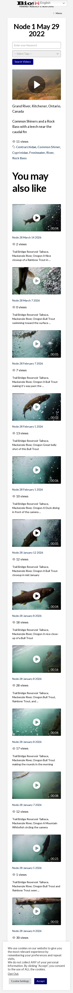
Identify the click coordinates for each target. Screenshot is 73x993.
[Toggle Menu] (57, 13)
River (50, 152)
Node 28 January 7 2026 (26, 804)
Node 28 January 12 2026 (27, 552)
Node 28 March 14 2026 (26, 237)
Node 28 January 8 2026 (26, 615)
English (42, 3)
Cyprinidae (20, 152)
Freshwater (37, 152)
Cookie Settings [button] (20, 981)
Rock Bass (19, 158)
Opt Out (13, 973)
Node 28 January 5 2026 (26, 867)
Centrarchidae (26, 147)
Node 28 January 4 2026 (26, 931)
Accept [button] (41, 981)
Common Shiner (49, 147)
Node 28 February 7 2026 (27, 363)
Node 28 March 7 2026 (26, 300)
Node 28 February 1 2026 (27, 426)
